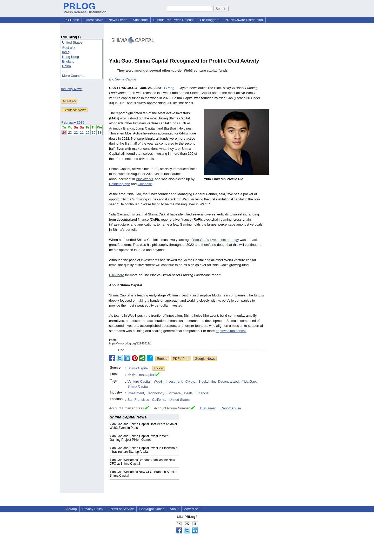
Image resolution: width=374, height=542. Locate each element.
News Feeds (118, 20)
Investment (174, 381)
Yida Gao (249, 381)
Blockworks (144, 179)
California (159, 400)
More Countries (73, 76)
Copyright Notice (151, 509)
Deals (188, 393)
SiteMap (70, 509)
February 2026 (73, 122)
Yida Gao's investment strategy (215, 240)
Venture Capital (139, 381)
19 (93, 132)
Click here (116, 275)
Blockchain (206, 381)
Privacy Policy (92, 509)
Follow (159, 368)
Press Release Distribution (85, 10)
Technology (155, 393)
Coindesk (145, 184)
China (66, 66)
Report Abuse (231, 408)
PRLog (169, 88)
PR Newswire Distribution (244, 20)
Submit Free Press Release (174, 20)
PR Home (71, 20)
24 (64, 132)
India (65, 52)
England (68, 61)
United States (72, 42)
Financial (202, 393)
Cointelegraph (119, 184)
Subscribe (140, 20)
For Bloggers (209, 20)
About (174, 509)
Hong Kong (70, 57)
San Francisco (138, 400)
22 (76, 132)
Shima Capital (125, 79)
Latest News (93, 20)
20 (87, 132)
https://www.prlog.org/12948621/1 (130, 343)
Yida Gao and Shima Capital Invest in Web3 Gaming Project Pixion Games (140, 438)
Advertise (191, 509)
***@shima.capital (141, 375)
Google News (205, 359)
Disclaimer (208, 408)
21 (82, 132)
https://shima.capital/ (231, 331)
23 (70, 132)
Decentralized (228, 381)
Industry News (71, 89)
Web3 (158, 381)
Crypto (190, 381)
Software (174, 393)
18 (99, 132)
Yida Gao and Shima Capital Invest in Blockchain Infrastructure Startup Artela (143, 449)
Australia (68, 47)
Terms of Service (121, 509)
